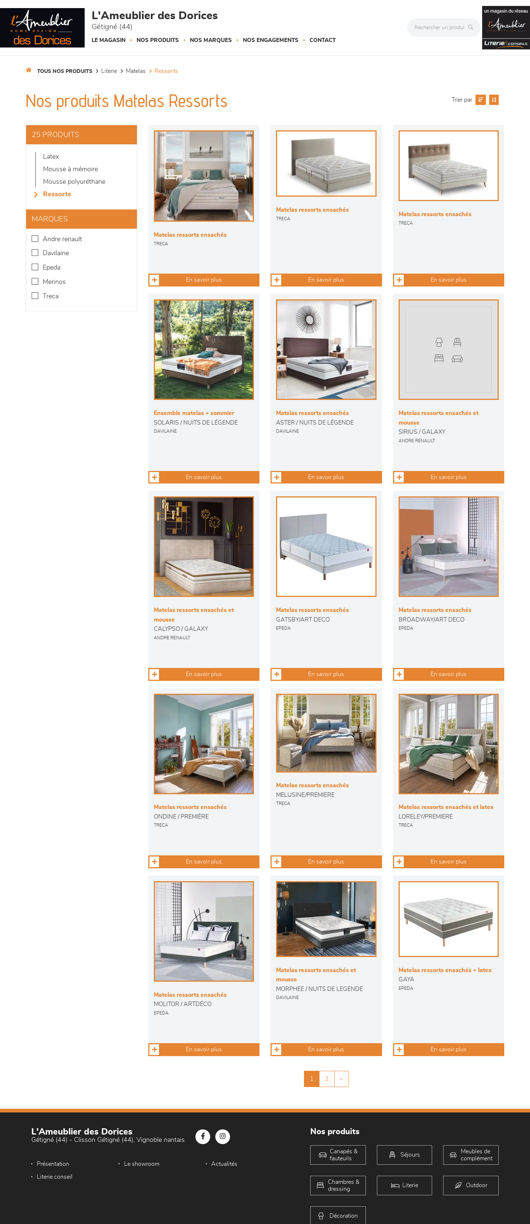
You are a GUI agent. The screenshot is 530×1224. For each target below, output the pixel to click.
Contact (323, 40)
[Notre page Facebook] (202, 1136)
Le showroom (141, 1164)
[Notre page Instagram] (222, 1136)
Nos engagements (270, 40)
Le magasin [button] (109, 40)
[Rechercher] (472, 27)
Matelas (136, 71)
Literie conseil (55, 1177)
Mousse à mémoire (70, 169)
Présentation (53, 1164)
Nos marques (211, 40)
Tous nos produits (64, 71)
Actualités (224, 1164)
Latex (51, 157)
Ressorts (166, 71)
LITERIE (109, 71)
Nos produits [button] (158, 40)
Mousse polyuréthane (74, 182)
